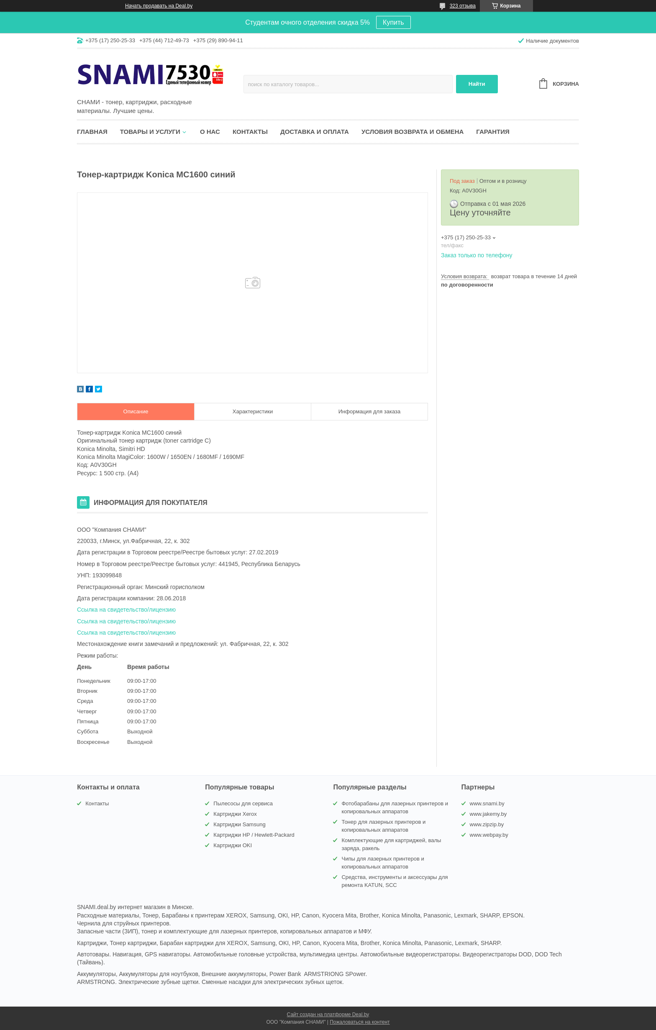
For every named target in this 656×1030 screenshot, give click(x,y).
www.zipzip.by (487, 824)
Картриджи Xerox (234, 814)
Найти (477, 84)
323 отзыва (463, 6)
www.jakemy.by (488, 814)
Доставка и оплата (314, 131)
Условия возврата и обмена (412, 131)
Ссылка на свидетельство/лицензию (126, 609)
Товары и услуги (150, 131)
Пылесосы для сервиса (243, 803)
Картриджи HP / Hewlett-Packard (253, 835)
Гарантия (492, 131)
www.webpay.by (489, 835)
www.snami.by (487, 803)
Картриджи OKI (232, 845)
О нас (210, 131)
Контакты (250, 131)
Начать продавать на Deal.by (158, 6)
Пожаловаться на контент (360, 1022)
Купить (393, 22)
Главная (92, 131)
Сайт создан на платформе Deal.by (328, 1014)
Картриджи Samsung (239, 824)
